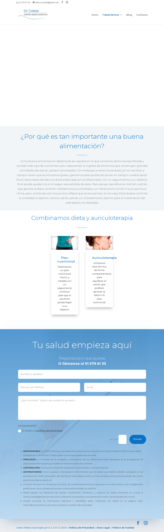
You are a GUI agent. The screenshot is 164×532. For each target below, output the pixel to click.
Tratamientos (110, 15)
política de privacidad (65, 430)
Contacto (142, 15)
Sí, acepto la (56, 430)
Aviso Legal (103, 527)
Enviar (153, 439)
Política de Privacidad (81, 527)
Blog (129, 15)
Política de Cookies (123, 527)
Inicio (95, 15)
